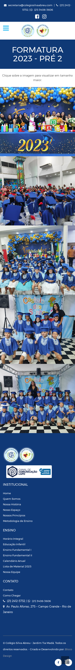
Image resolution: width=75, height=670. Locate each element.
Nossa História (12, 504)
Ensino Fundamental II (17, 555)
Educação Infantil (14, 544)
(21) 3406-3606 (43, 9)
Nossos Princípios (14, 515)
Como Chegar (12, 595)
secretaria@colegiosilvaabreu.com (30, 5)
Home (7, 493)
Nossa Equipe (11, 571)
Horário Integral (13, 538)
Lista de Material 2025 (17, 566)
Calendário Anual (14, 560)
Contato (8, 589)
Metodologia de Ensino (18, 520)
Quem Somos (11, 498)
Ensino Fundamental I (17, 549)
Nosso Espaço (11, 509)
